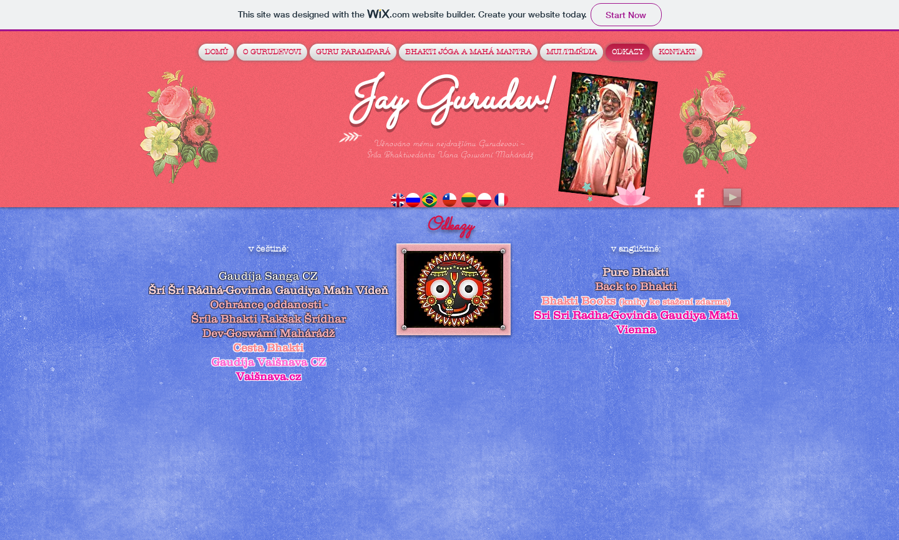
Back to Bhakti (636, 286)
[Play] (732, 197)
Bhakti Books (580, 301)
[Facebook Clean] (699, 197)
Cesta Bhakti (268, 347)
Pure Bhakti (635, 272)
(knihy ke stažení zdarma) (674, 302)
